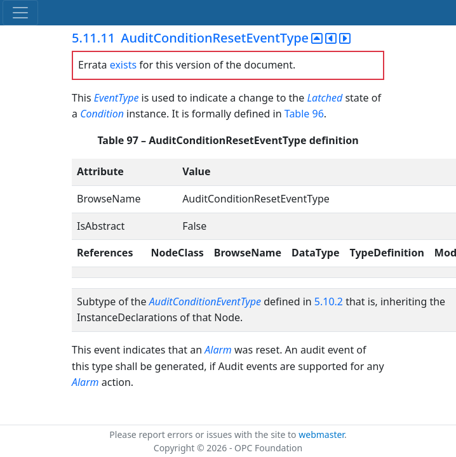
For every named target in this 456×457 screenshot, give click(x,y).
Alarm (218, 350)
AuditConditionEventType (205, 301)
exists (123, 65)
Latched (324, 98)
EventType (116, 98)
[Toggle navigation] (20, 12)
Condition (102, 114)
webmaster (321, 434)
